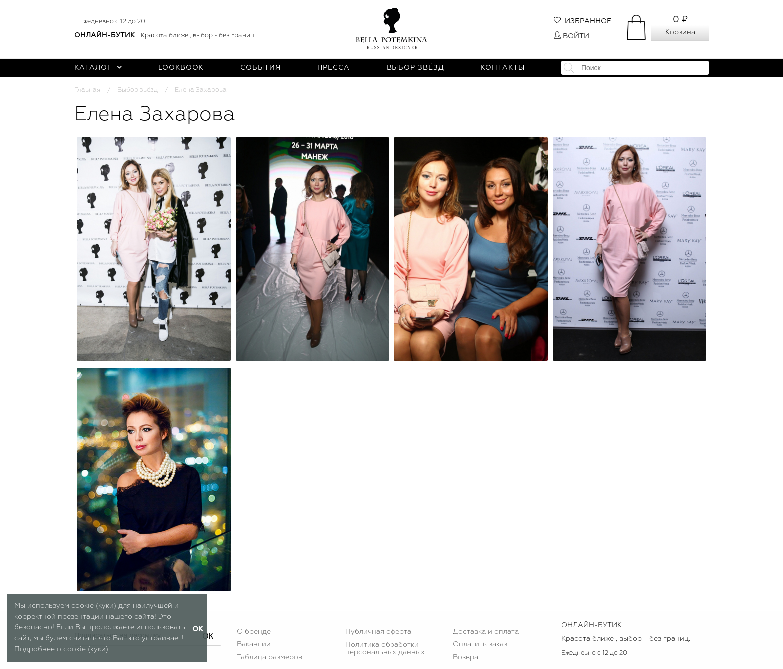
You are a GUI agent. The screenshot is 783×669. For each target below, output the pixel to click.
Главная (87, 90)
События (260, 67)
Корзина (680, 32)
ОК (207, 636)
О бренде (254, 631)
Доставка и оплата (486, 631)
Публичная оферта (378, 631)
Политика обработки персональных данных (385, 648)
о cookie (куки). (83, 649)
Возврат (467, 657)
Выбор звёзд (415, 67)
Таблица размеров (269, 657)
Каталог (98, 67)
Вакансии (254, 644)
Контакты (503, 67)
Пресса (333, 67)
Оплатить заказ (480, 644)
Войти (571, 36)
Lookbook (181, 67)
